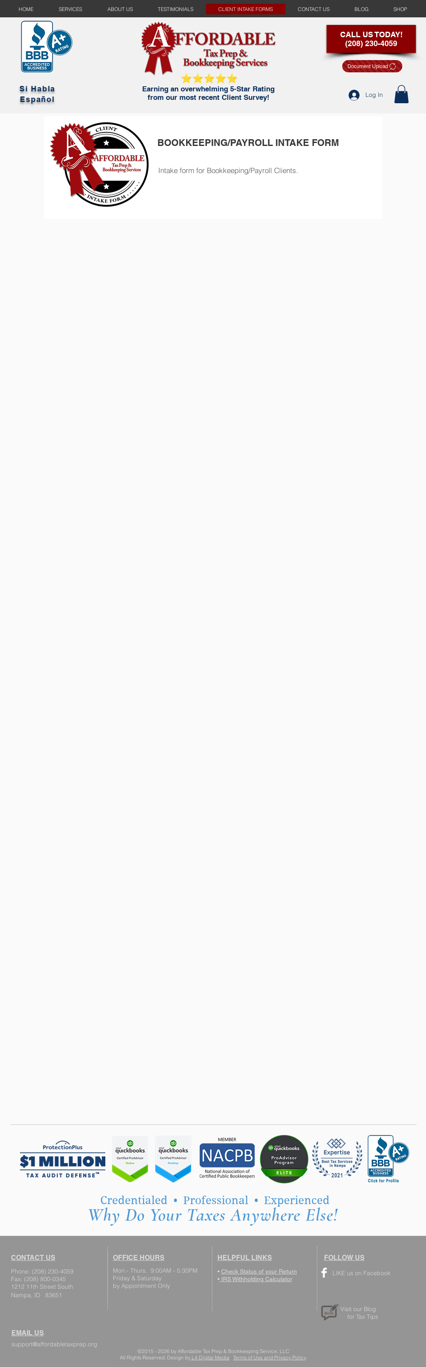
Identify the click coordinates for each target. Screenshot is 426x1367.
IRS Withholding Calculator (256, 1279)
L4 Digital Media (209, 1357)
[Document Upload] (372, 66)
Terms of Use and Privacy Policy (269, 1357)
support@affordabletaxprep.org (54, 1344)
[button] (401, 94)
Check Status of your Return (259, 1271)
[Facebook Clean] (324, 1273)
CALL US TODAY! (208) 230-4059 (371, 39)
